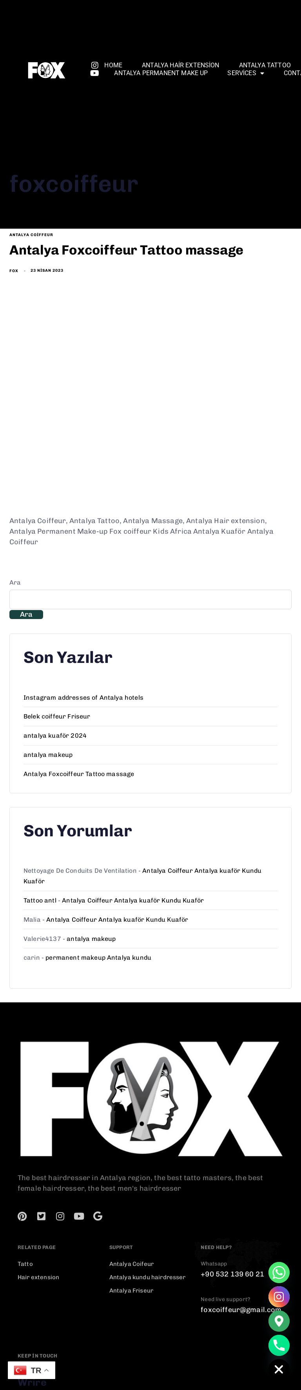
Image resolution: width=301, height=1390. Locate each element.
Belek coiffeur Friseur (57, 716)
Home (113, 65)
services (245, 73)
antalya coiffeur (31, 235)
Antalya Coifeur (131, 1263)
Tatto (25, 1263)
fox (13, 271)
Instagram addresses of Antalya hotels (83, 697)
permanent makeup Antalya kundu (98, 957)
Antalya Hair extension (180, 65)
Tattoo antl (40, 900)
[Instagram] (279, 1296)
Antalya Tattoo (265, 65)
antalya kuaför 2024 (55, 735)
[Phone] (279, 1345)
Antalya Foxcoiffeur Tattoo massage (79, 774)
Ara (15, 582)
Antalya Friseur (131, 1290)
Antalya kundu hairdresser (147, 1277)
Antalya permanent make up (161, 73)
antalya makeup (48, 754)
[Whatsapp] (279, 1272)
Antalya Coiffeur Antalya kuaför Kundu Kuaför (133, 900)
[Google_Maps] (279, 1321)
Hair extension (38, 1277)
